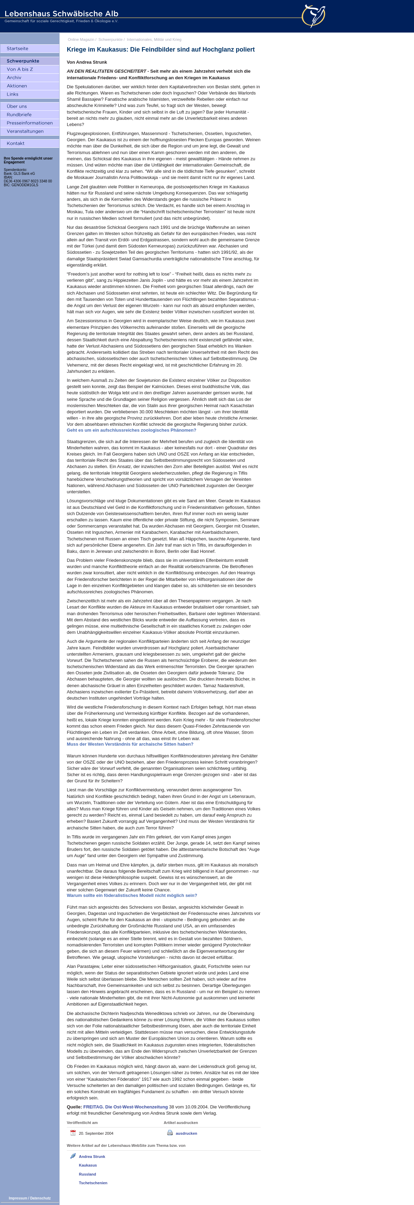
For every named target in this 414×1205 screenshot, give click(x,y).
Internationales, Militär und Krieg (154, 39)
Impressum (18, 1198)
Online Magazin (81, 39)
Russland (87, 1174)
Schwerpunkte (111, 39)
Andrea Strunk (92, 1156)
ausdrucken (186, 1133)
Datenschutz (40, 1198)
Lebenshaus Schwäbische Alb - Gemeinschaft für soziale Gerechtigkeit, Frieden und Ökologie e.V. (60, 16)
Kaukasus (88, 1165)
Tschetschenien (93, 1183)
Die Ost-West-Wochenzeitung (126, 1106)
